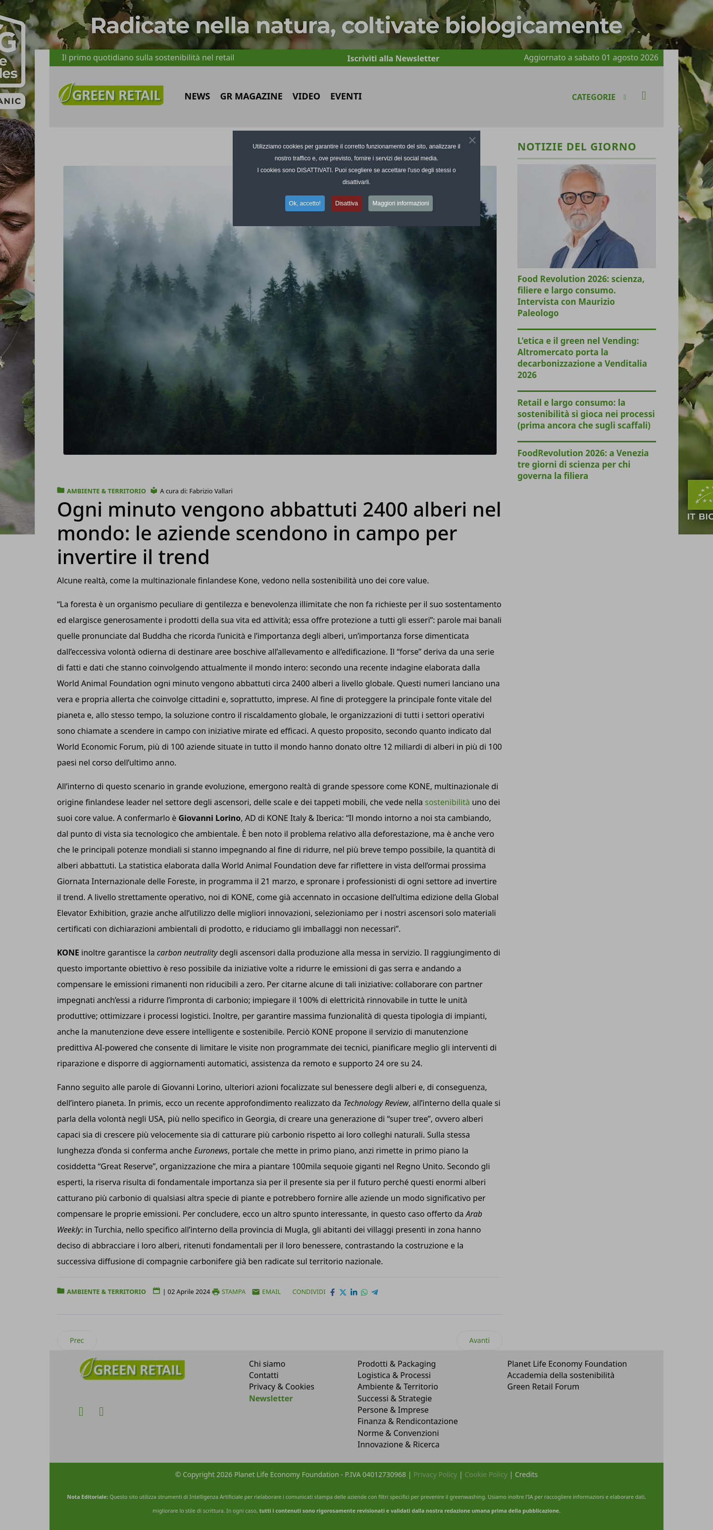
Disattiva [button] (346, 203)
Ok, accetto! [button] (305, 203)
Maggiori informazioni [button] (400, 203)
